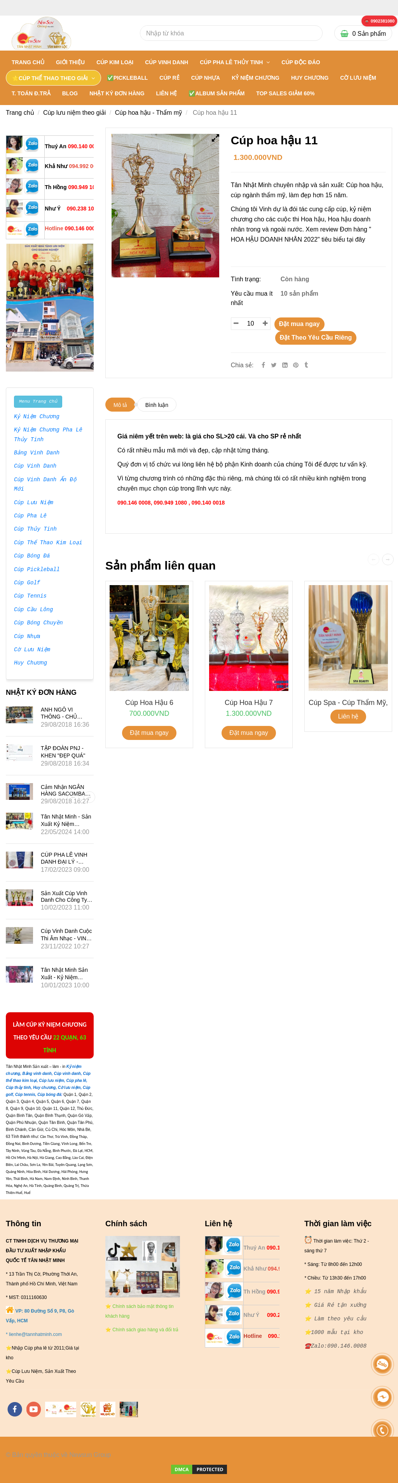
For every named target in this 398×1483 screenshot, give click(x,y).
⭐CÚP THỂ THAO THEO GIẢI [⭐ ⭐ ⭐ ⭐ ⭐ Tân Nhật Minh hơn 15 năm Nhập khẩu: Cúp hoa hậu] (50, 78)
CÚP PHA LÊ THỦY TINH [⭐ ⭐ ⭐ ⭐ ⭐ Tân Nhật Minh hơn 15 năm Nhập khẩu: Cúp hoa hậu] (232, 62)
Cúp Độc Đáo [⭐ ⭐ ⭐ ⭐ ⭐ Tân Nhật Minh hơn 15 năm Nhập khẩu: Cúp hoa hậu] (300, 62)
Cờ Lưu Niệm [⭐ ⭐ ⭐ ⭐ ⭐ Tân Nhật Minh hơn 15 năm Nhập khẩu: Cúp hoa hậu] (32, 650)
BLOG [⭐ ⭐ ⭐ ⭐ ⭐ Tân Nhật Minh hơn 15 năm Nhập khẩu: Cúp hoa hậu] (70, 93)
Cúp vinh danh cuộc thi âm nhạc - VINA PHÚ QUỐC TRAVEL (67, 938)
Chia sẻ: (242, 365)
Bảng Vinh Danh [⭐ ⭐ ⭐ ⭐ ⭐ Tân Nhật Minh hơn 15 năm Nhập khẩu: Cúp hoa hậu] (37, 453)
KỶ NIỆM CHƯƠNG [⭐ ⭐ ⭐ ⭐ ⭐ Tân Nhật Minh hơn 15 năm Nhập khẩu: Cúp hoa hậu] (255, 78)
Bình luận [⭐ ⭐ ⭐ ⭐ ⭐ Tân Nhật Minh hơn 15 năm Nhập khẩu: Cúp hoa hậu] (156, 405)
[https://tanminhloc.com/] (88, 1409)
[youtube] (33, 1409)
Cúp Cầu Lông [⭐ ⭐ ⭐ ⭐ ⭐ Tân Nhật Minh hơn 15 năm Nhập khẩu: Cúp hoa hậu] (33, 610)
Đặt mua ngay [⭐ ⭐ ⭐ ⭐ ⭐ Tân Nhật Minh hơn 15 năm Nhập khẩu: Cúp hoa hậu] (299, 324)
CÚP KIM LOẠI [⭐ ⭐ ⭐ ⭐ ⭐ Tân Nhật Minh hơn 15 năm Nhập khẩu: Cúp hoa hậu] (114, 62)
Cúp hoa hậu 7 (249, 702)
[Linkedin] (285, 365)
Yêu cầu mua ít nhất (252, 298)
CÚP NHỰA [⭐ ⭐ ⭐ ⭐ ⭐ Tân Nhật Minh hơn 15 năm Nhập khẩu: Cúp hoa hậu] (205, 78)
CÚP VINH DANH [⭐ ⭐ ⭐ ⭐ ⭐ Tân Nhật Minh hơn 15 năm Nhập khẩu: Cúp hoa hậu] (166, 62)
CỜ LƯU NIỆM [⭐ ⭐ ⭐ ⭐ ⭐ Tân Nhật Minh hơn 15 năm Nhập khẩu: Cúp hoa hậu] (358, 78)
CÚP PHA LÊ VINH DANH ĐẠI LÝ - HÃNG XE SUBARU (65, 861)
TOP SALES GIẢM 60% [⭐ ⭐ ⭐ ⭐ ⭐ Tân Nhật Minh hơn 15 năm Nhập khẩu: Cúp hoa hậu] (285, 93)
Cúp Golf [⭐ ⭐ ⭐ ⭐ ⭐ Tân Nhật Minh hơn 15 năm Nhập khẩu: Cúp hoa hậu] (27, 583)
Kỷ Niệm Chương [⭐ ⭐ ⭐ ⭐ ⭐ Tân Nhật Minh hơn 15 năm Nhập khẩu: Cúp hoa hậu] (37, 417)
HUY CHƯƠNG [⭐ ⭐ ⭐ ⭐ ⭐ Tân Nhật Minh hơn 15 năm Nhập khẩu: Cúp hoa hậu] (309, 78)
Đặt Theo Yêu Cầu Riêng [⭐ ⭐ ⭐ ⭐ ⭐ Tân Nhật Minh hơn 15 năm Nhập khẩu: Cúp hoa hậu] (316, 337)
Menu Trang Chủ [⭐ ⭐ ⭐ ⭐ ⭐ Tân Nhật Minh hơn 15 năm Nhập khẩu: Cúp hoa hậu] (38, 401)
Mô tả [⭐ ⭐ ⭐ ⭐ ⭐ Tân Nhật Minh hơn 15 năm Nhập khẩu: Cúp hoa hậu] (120, 405)
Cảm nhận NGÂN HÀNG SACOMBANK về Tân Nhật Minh (67, 794)
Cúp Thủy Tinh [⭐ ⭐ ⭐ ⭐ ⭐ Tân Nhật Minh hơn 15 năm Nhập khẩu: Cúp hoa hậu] (35, 529)
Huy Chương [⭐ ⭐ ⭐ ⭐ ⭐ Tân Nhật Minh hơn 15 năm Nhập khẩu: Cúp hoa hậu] (30, 663)
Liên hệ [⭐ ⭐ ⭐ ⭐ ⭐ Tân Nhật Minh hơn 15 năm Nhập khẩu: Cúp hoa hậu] (348, 716)
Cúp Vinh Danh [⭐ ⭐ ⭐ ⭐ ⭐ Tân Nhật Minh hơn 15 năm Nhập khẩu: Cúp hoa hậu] (35, 466)
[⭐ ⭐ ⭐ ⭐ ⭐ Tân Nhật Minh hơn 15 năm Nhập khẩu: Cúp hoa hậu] (379, 21)
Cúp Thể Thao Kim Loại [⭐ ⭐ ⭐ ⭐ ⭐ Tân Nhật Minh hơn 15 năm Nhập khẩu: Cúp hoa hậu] (48, 543)
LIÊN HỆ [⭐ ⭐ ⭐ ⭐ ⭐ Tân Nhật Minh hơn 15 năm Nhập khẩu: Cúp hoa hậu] (166, 93)
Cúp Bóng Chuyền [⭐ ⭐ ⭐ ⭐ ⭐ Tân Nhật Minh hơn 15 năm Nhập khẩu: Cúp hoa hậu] (38, 623)
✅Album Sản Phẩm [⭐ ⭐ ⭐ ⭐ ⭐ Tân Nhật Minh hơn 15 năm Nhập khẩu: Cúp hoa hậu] (216, 93)
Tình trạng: (247, 279)
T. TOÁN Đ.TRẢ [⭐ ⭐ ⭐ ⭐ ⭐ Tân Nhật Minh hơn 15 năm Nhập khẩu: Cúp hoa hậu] (31, 93)
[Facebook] (263, 365)
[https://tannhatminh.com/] (60, 1409)
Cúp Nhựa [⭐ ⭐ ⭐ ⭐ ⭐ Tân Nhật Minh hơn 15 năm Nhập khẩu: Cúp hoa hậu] (27, 637)
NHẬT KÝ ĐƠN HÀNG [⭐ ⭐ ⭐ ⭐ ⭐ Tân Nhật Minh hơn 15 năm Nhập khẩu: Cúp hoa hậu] (116, 93)
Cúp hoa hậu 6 (149, 702)
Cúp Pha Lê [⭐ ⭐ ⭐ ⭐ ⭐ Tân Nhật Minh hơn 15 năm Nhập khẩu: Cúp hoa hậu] (30, 516)
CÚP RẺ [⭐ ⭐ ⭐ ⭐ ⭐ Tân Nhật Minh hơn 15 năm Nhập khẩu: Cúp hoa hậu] (169, 78)
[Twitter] (274, 365)
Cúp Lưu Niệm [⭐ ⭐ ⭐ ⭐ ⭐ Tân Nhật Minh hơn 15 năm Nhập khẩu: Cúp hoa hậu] (33, 503)
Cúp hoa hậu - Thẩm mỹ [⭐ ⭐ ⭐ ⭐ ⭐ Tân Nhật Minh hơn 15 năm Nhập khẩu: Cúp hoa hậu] (148, 112)
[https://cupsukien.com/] (129, 1409)
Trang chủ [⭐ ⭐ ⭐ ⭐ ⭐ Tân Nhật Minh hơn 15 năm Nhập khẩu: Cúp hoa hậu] (28, 62)
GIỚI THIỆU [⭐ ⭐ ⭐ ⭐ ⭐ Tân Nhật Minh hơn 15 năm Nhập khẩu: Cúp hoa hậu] (70, 62)
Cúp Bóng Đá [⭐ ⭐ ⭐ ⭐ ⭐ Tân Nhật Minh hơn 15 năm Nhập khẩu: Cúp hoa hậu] (32, 556)
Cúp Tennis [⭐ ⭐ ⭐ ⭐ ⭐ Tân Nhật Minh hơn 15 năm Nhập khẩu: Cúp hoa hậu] (30, 596)
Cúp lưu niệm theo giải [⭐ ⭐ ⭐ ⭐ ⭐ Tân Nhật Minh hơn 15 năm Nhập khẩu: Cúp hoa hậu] (74, 112)
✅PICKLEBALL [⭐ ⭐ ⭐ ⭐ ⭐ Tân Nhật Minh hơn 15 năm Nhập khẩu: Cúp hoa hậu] (127, 78)
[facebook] (14, 1409)
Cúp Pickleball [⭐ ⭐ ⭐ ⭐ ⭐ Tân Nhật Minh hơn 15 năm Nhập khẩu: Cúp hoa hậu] (37, 570)
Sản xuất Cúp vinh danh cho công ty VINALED (64, 899)
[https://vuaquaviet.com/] (107, 1409)
